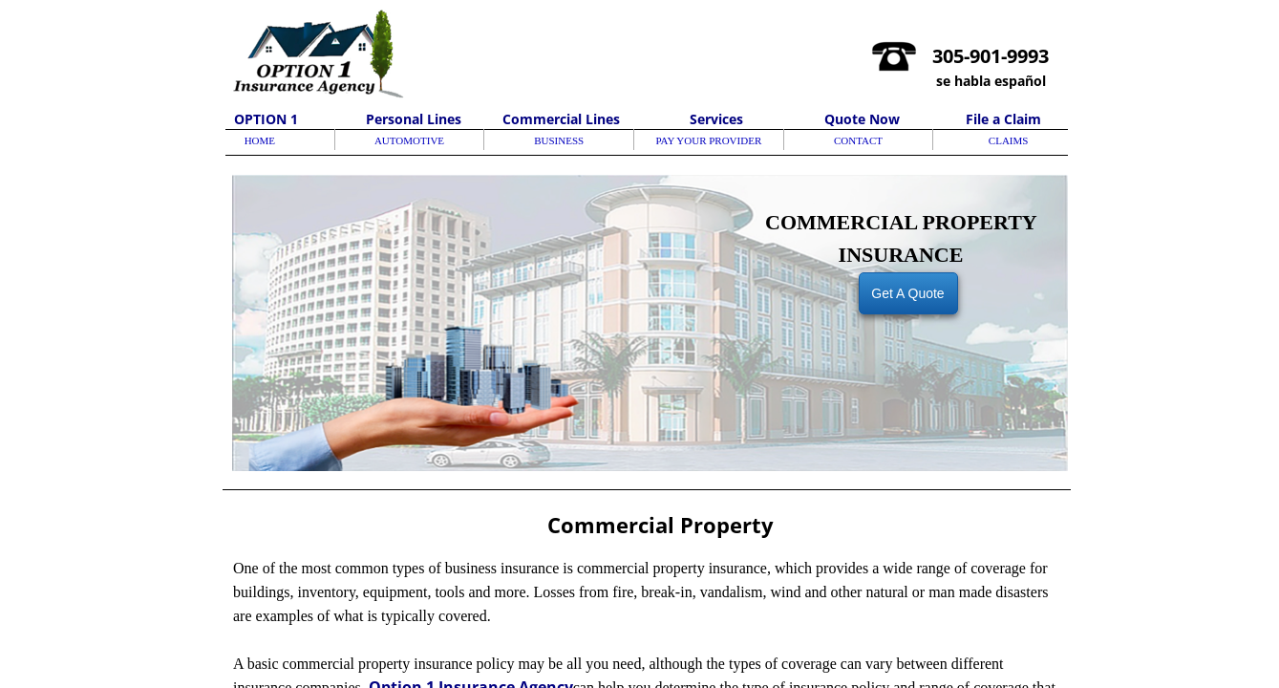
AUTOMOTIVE (409, 140)
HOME (260, 140)
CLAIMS (1009, 140)
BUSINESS (559, 140)
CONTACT (858, 140)
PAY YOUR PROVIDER (708, 140)
